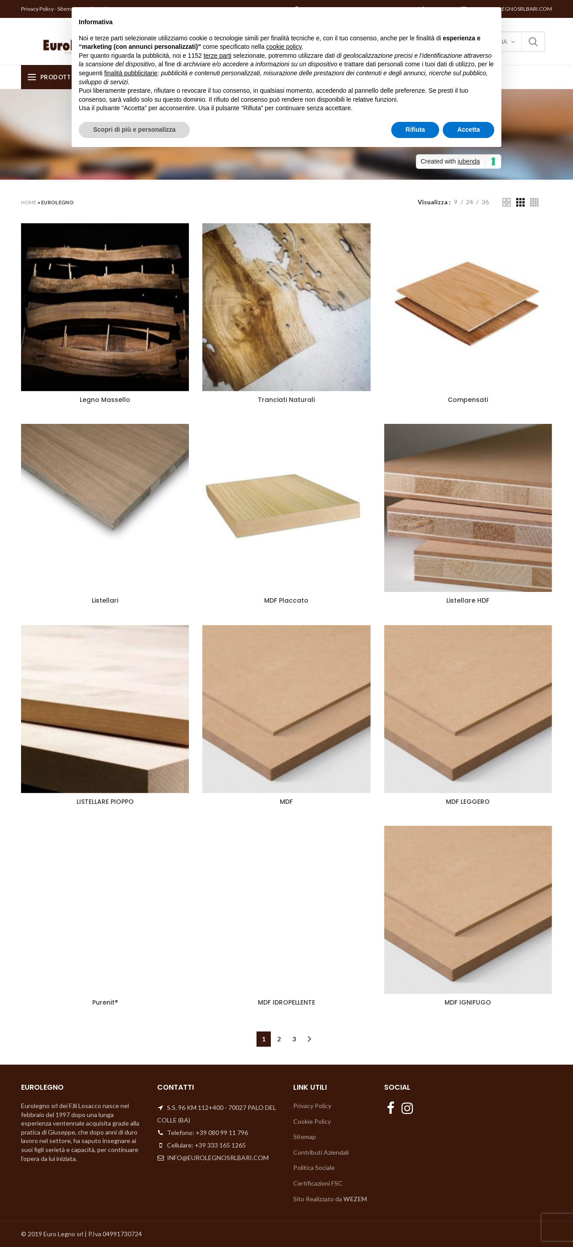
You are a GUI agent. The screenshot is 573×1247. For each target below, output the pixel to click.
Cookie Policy (312, 1121)
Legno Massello (105, 400)
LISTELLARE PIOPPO (105, 802)
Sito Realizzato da (330, 1199)
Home (28, 202)
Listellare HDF (467, 600)
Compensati (468, 400)
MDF (286, 802)
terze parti (217, 55)
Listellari (105, 600)
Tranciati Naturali (286, 400)
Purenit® (105, 1002)
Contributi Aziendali (321, 1152)
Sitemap (304, 1136)
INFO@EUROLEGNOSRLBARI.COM (509, 8)
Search (533, 41)
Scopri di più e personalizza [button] (134, 129)
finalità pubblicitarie (131, 73)
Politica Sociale (314, 1167)
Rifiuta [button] (415, 129)
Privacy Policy (37, 8)
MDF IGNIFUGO (468, 1002)
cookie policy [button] (284, 46)
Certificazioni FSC (317, 1183)
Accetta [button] (468, 129)
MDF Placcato (286, 600)
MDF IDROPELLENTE (286, 1002)
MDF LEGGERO (468, 802)
